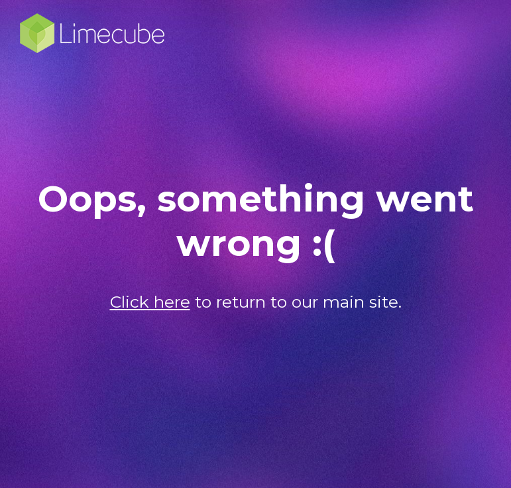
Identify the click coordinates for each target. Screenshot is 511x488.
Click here (150, 302)
